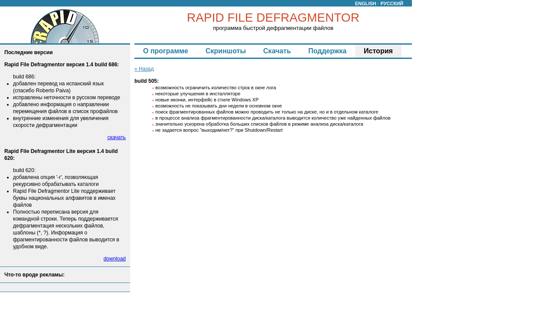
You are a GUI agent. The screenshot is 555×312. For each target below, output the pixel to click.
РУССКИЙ (392, 3)
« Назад (143, 69)
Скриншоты (226, 51)
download (115, 259)
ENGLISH (365, 3)
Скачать (277, 51)
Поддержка (327, 51)
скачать (117, 137)
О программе (165, 51)
